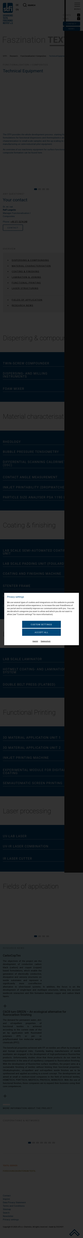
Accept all (41, 632)
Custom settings (41, 624)
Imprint (35, 641)
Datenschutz (45, 641)
